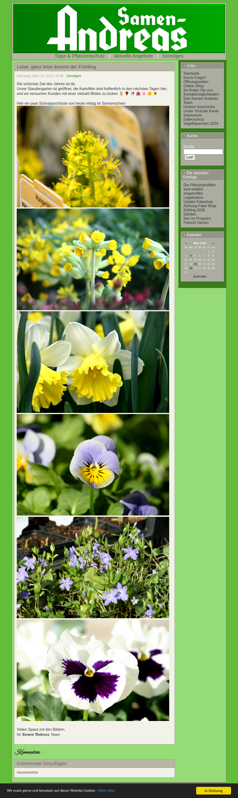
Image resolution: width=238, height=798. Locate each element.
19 (195, 264)
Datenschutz (193, 119)
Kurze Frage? (194, 78)
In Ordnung (214, 790)
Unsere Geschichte (199, 107)
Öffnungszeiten (195, 82)
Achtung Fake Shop (199, 206)
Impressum (192, 115)
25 (190, 268)
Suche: (190, 136)
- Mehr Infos (110, 790)
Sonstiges (172, 55)
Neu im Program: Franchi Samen (197, 220)
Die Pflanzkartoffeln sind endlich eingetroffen (199, 189)
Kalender (192, 235)
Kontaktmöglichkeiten (201, 94)
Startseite (191, 73)
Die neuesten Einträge (195, 175)
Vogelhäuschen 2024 (200, 123)
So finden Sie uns (197, 90)
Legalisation (193, 198)
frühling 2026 (194, 210)
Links (189, 66)
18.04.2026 (199, 276)
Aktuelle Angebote (133, 55)
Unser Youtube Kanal (200, 111)
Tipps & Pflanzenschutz (80, 55)
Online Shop (193, 86)
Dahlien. (190, 214)
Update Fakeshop (198, 202)
